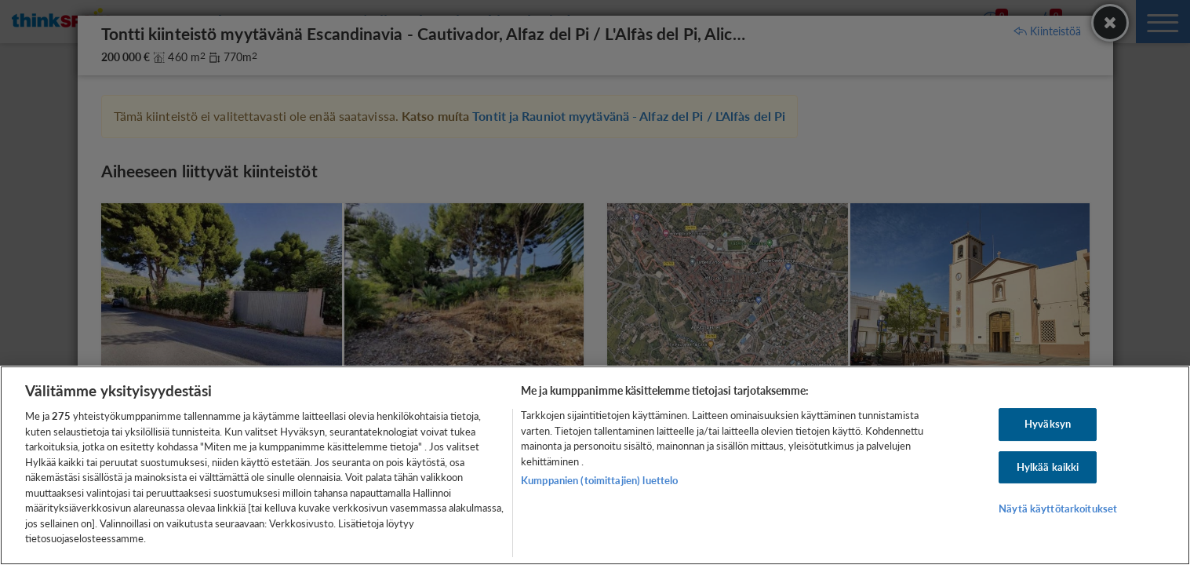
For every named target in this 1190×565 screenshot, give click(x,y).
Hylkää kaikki (1048, 467)
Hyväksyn (1047, 423)
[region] (595, 465)
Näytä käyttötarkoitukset (1058, 509)
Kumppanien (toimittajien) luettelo (599, 480)
